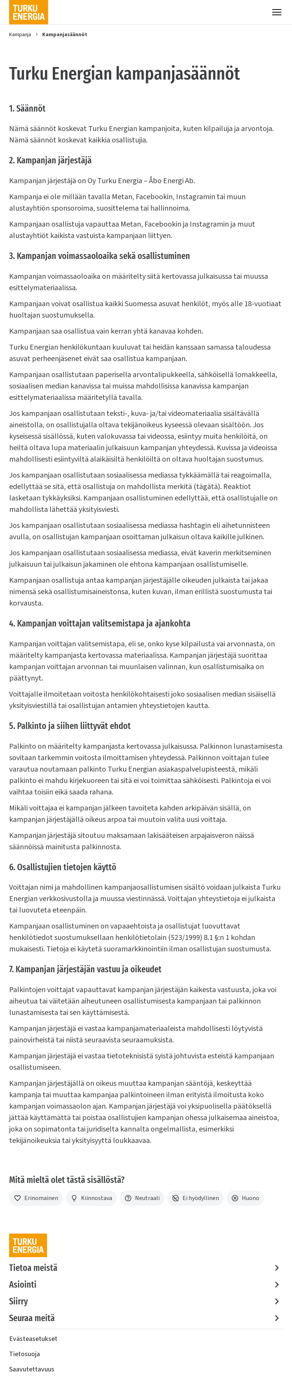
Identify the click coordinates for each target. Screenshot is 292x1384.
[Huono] (245, 1198)
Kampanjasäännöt (64, 34)
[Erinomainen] (36, 1198)
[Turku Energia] (28, 12)
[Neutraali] (142, 1198)
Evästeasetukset (33, 1339)
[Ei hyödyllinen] (195, 1198)
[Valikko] (277, 12)
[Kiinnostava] (91, 1198)
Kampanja (20, 34)
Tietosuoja (24, 1354)
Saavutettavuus (31, 1369)
